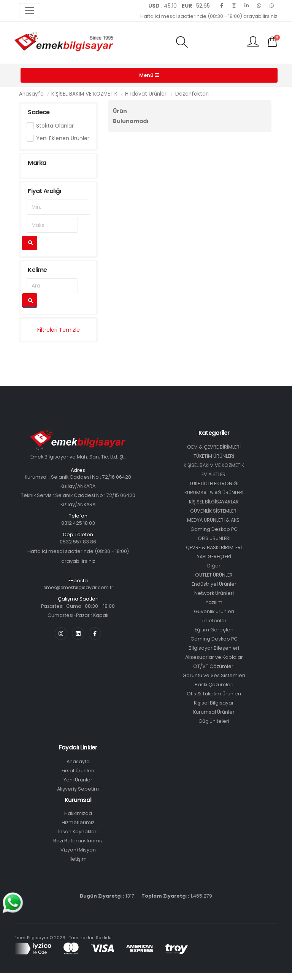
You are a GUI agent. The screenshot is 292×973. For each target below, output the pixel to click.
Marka (37, 162)
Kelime (37, 269)
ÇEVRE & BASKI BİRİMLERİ (214, 547)
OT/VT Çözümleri (214, 666)
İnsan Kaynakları (78, 831)
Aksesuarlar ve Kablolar (214, 657)
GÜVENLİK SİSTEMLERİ (214, 511)
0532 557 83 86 (78, 541)
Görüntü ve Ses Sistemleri (213, 675)
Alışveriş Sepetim (78, 789)
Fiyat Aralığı (44, 191)
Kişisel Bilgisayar (214, 703)
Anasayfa (31, 93)
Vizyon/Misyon (78, 850)
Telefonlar (214, 620)
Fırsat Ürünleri (78, 770)
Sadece (38, 112)
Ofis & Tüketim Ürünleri (214, 693)
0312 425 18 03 (78, 523)
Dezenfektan (192, 93)
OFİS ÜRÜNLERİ (214, 538)
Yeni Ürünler (77, 779)
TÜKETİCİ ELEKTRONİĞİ (213, 483)
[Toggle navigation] (29, 10)
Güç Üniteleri (213, 721)
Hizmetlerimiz (78, 822)
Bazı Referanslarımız (78, 840)
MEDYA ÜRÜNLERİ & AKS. (214, 520)
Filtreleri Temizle (58, 330)
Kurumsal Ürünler (214, 712)
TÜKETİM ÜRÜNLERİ (214, 456)
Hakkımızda (78, 813)
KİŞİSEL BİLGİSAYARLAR (214, 501)
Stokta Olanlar (55, 125)
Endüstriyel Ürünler (214, 584)
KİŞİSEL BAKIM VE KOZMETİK (84, 93)
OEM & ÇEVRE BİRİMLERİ (214, 447)
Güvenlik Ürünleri (214, 611)
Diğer (214, 565)
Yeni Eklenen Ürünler (62, 138)
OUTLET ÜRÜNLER (214, 575)
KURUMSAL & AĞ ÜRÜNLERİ (213, 492)
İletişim (78, 859)
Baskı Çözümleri (214, 684)
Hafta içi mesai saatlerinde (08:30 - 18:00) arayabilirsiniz (209, 16)
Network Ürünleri (214, 593)
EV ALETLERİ (214, 474)
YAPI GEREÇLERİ (214, 556)
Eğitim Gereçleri (214, 629)
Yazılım (214, 602)
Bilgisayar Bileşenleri (214, 648)
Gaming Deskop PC (214, 529)
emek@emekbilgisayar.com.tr (78, 587)
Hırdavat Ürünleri (146, 93)
